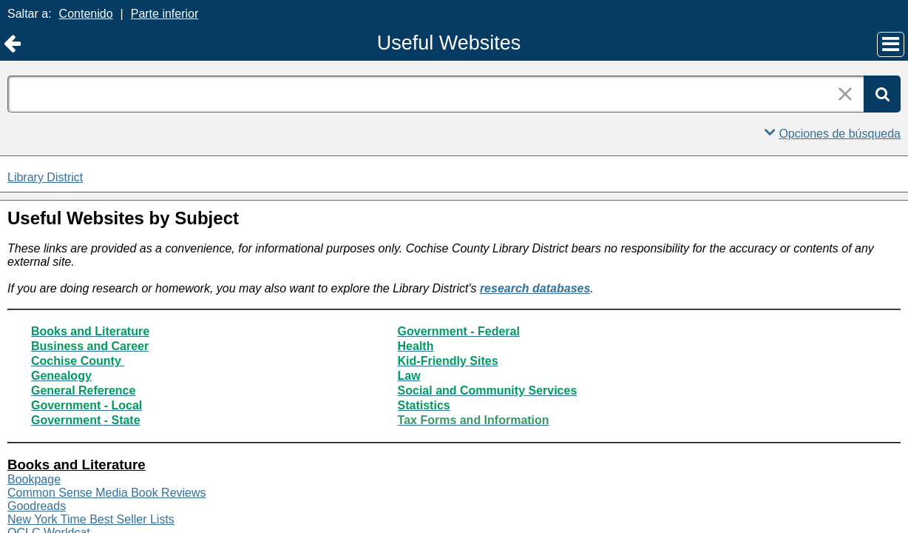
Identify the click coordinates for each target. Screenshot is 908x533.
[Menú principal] (890, 44)
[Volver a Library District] (12, 44)
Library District (45, 177)
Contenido (86, 13)
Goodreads (36, 506)
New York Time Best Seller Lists (91, 519)
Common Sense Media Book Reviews (106, 492)
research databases (535, 288)
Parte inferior (165, 13)
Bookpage (34, 479)
